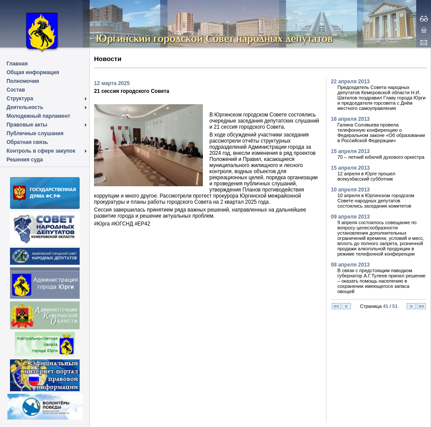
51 (394, 306)
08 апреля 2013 (350, 265)
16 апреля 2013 (350, 119)
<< (336, 306)
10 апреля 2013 (350, 190)
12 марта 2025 (112, 83)
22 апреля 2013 (350, 82)
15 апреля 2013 (350, 151)
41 (385, 306)
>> (421, 306)
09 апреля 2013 (350, 217)
